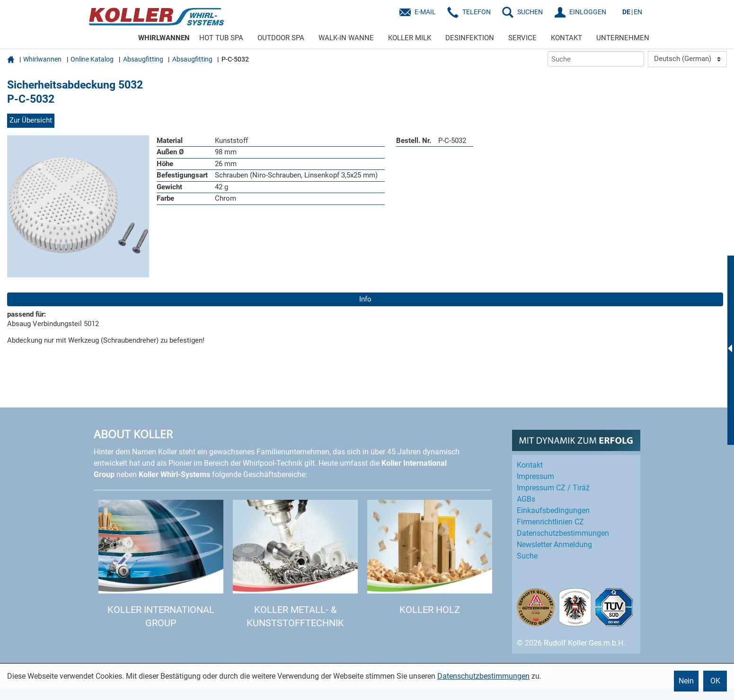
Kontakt (530, 465)
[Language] (687, 59)
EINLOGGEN (587, 12)
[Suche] (596, 59)
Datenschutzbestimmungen (483, 676)
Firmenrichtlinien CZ (550, 521)
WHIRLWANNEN (164, 38)
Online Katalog (92, 59)
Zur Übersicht (30, 120)
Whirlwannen (42, 59)
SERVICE (522, 38)
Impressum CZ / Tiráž (553, 487)
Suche (527, 555)
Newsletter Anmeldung (554, 544)
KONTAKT (566, 38)
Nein (686, 680)
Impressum (535, 476)
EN (638, 12)
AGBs (526, 499)
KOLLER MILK (409, 38)
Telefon (476, 12)
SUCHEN (530, 12)
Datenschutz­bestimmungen (563, 533)
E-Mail (425, 12)
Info (365, 299)
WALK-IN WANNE (346, 38)
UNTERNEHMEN (622, 38)
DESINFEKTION (469, 38)
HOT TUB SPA (221, 38)
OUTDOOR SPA (280, 38)
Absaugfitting (143, 59)
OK (715, 680)
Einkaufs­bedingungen (553, 510)
